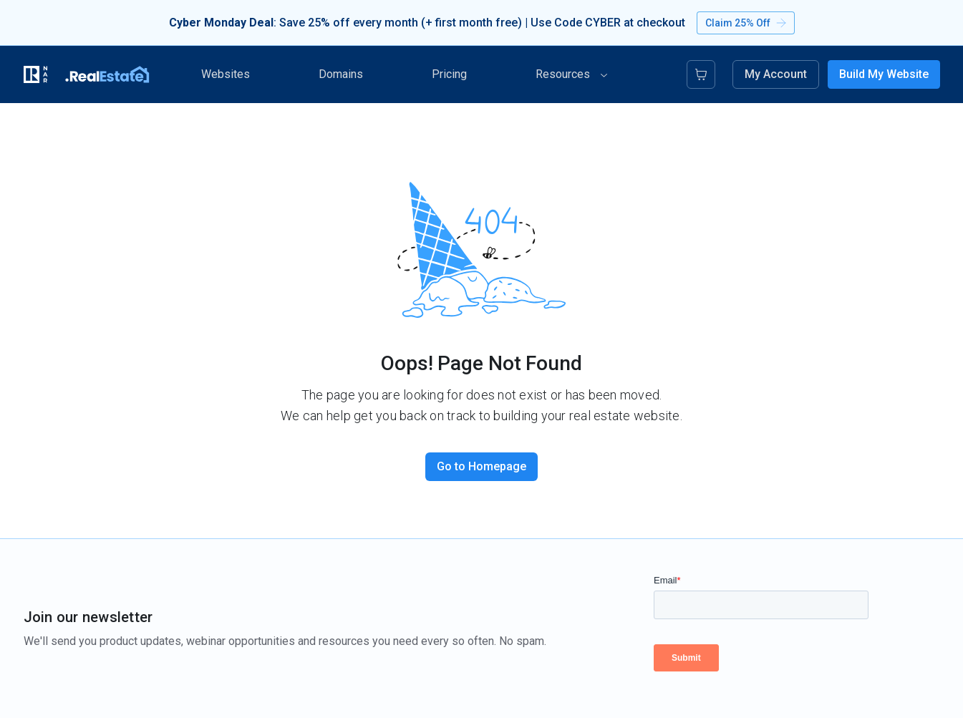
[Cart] (701, 74)
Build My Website (884, 74)
